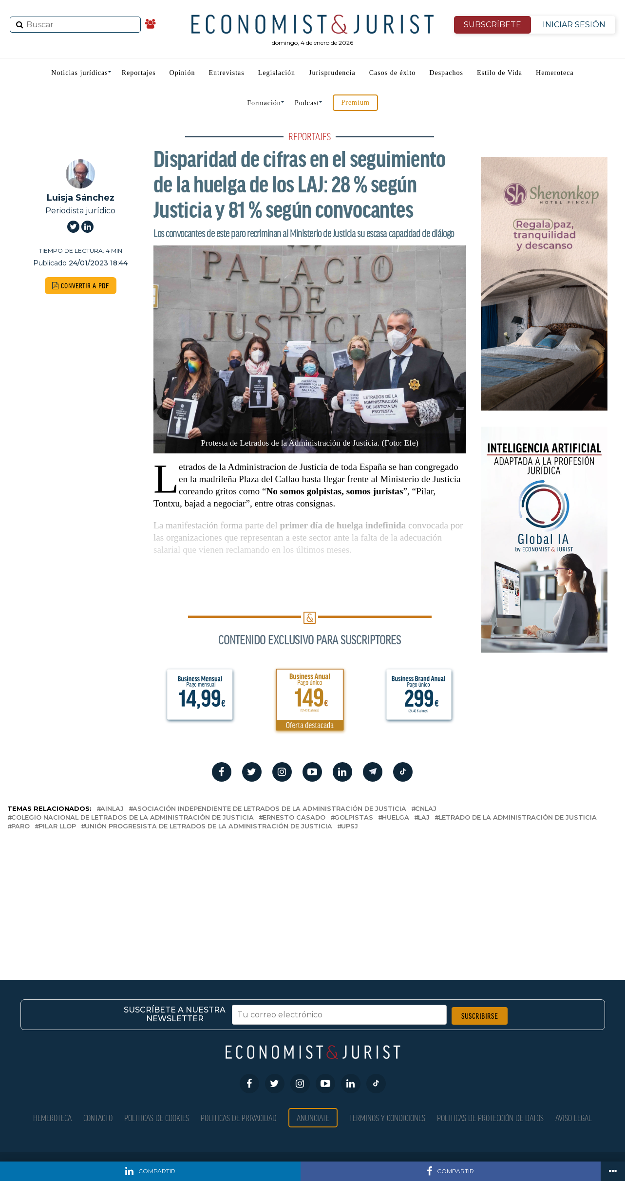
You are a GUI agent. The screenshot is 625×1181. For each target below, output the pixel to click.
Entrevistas (227, 72)
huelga (395, 818)
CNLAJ (425, 809)
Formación (264, 103)
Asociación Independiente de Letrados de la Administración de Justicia (269, 809)
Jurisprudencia (332, 72)
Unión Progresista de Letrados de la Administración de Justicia (208, 827)
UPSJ (349, 827)
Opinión (182, 72)
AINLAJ (112, 809)
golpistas (353, 818)
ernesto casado (294, 818)
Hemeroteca (555, 72)
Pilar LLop (57, 827)
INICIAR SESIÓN (574, 24)
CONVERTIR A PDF (80, 285)
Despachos (446, 72)
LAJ (424, 818)
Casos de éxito (392, 72)
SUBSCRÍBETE (492, 24)
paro (20, 827)
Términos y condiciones (387, 1117)
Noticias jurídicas (79, 72)
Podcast (307, 103)
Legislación (276, 72)
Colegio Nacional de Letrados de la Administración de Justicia (132, 818)
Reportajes (139, 72)
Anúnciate (313, 1117)
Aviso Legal (573, 1117)
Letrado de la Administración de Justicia (517, 818)
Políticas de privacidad (239, 1117)
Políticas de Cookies (156, 1117)
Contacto (98, 1117)
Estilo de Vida (499, 72)
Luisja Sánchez (80, 197)
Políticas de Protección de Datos (490, 1117)
